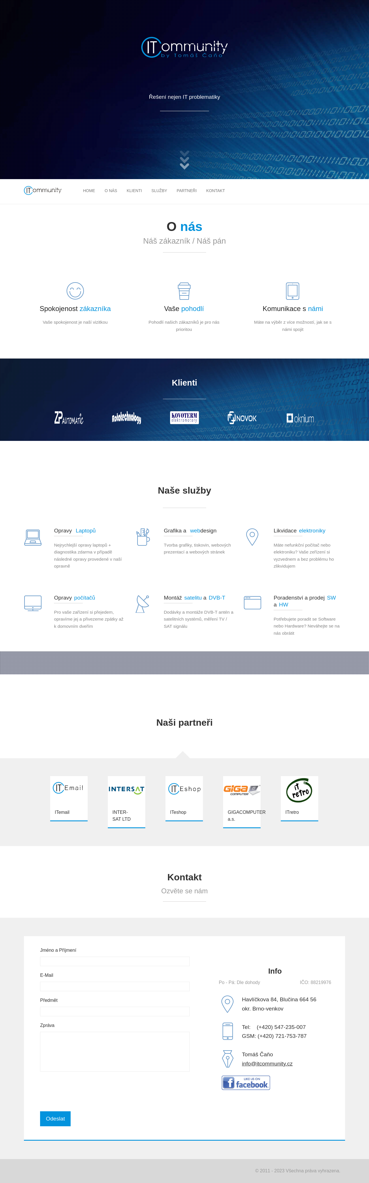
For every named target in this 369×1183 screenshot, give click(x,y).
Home (89, 190)
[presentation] (84, 1091)
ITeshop (178, 812)
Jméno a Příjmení (58, 950)
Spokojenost (75, 308)
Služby (159, 190)
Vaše (184, 308)
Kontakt (215, 190)
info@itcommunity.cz (267, 1064)
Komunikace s (293, 308)
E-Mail (46, 975)
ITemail (62, 812)
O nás (111, 190)
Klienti (134, 190)
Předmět (48, 1000)
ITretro (292, 812)
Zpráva (47, 1025)
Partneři (187, 190)
